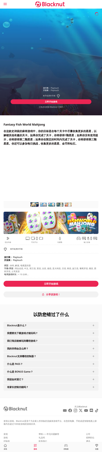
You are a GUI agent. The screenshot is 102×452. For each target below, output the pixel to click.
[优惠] (96, 447)
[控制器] (66, 447)
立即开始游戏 (51, 101)
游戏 (6, 437)
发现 (6, 434)
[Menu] (5, 4)
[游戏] (35, 447)
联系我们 (43, 441)
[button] (51, 96)
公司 (88, 434)
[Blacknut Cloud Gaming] (50, 4)
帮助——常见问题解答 (49, 434)
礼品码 (42, 437)
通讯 (88, 441)
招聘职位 (90, 437)
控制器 (7, 441)
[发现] (5, 447)
